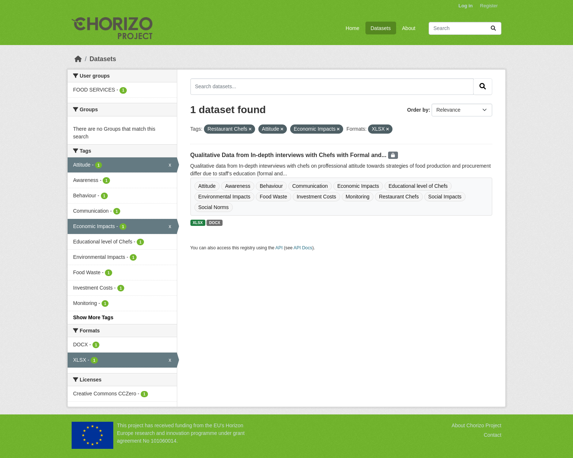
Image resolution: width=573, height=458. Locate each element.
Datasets (381, 28)
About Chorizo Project (476, 425)
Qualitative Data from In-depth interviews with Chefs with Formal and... (289, 155)
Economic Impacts (358, 186)
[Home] (78, 59)
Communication (310, 186)
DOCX (214, 222)
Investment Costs (316, 197)
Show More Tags (93, 317)
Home (352, 28)
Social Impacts (445, 197)
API (279, 247)
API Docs (302, 247)
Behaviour (271, 186)
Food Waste (273, 197)
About (408, 28)
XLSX (197, 222)
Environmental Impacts (224, 197)
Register (489, 5)
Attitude (207, 186)
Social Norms (213, 207)
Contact (492, 435)
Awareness (237, 186)
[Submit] (493, 28)
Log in (466, 5)
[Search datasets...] (465, 28)
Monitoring (357, 197)
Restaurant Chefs (399, 197)
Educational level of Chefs (418, 186)
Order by (417, 110)
